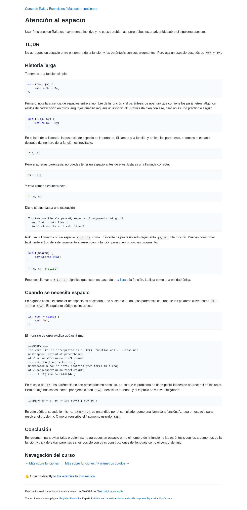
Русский (151, 498)
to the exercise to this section (74, 476)
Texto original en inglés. (110, 491)
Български (138, 498)
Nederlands (123, 498)
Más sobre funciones (82, 8)
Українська (165, 498)
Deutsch (75, 498)
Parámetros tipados (111, 463)
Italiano (98, 498)
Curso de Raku (36, 8)
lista (123, 279)
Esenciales (57, 8)
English (63, 498)
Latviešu (110, 498)
